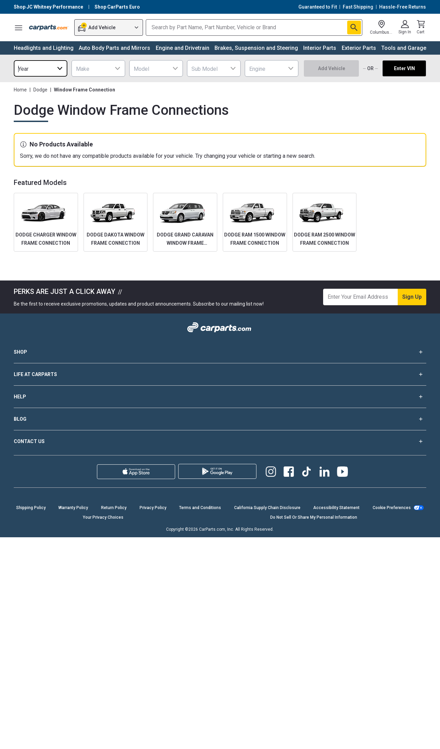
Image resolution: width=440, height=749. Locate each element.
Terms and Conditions (200, 507)
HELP (220, 396)
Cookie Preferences (392, 507)
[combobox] (40, 68)
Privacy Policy (153, 507)
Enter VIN (404, 68)
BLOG (220, 419)
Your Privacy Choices (103, 517)
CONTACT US (220, 441)
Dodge (40, 89)
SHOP (220, 351)
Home (20, 89)
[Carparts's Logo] (49, 27)
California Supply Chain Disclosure (267, 507)
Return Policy (113, 507)
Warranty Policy (73, 507)
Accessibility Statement (336, 507)
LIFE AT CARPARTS (220, 374)
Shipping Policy (31, 507)
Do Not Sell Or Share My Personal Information (313, 517)
